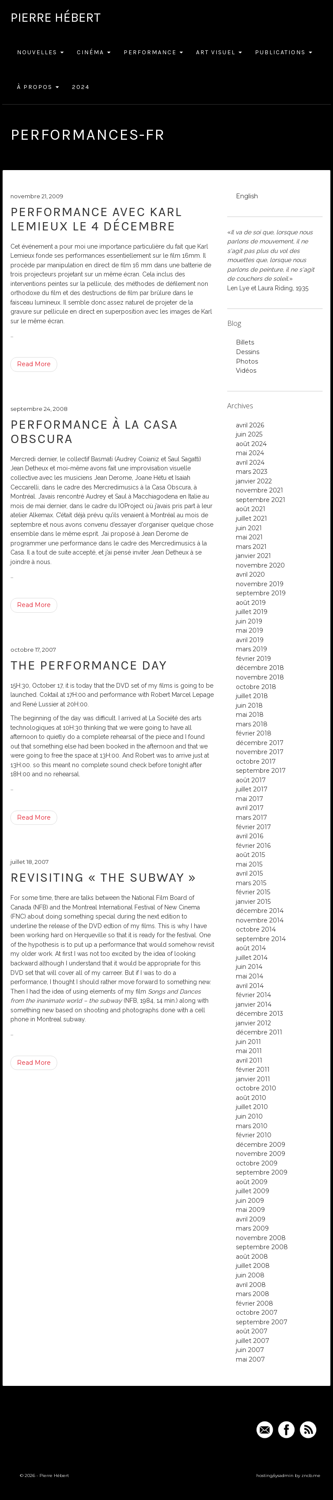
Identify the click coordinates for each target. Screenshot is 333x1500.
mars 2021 (251, 547)
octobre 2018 (256, 687)
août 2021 (250, 509)
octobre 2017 (256, 761)
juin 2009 (250, 1201)
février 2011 (253, 1069)
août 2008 (252, 1256)
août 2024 (251, 444)
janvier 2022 (254, 481)
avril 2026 (250, 425)
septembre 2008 (262, 1247)
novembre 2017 (260, 752)
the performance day (88, 665)
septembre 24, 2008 (39, 408)
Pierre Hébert (55, 17)
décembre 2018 (260, 668)
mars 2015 (251, 883)
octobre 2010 (256, 1088)
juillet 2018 (252, 696)
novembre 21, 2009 (36, 196)
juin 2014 (249, 967)
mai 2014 (249, 976)
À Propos (38, 87)
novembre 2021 (259, 490)
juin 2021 (249, 528)
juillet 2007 (252, 1341)
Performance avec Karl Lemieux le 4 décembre (96, 219)
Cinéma (94, 52)
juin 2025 (249, 434)
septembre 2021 (260, 500)
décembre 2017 (260, 743)
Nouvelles (40, 52)
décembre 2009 (260, 1145)
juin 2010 (249, 1116)
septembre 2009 (261, 1172)
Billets (245, 342)
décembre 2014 (260, 911)
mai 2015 (249, 864)
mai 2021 (249, 537)
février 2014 (253, 995)
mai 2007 (250, 1359)
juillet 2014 (252, 958)
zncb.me (310, 1475)
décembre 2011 (259, 1032)
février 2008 (254, 1303)
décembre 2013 (259, 1014)
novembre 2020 (260, 565)
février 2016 (253, 846)
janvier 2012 (253, 1023)
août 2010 (251, 1098)
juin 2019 (249, 621)
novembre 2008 (261, 1238)
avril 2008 (251, 1285)
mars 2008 (252, 1294)
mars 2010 (252, 1126)
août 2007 (252, 1331)
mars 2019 (251, 649)
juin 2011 (248, 1042)
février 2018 (253, 733)
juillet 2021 (251, 518)
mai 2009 (250, 1210)
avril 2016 (249, 836)
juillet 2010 (252, 1107)
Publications (283, 52)
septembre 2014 (261, 939)
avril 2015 (249, 873)
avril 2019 (250, 640)
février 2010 (253, 1135)
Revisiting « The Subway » (103, 877)
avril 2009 (250, 1219)
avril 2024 (250, 462)
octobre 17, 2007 (33, 649)
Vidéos (246, 370)
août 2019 (251, 603)
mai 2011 (249, 1051)
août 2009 (252, 1182)
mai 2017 (249, 799)
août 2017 (251, 780)
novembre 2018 (260, 677)
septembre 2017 (261, 771)
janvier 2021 (253, 556)
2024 (81, 87)
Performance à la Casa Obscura (94, 431)
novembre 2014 (260, 920)
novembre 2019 (260, 584)
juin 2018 (249, 705)
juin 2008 (250, 1275)
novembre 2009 (260, 1154)
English (247, 196)
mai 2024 (250, 453)
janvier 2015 (253, 902)
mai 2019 (249, 630)
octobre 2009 (257, 1163)
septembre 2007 (261, 1322)
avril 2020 (250, 574)
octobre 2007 (257, 1312)
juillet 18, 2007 (29, 861)
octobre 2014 (256, 929)
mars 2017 (251, 817)
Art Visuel (219, 52)
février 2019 (253, 659)
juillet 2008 (253, 1266)
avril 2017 (250, 808)
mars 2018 (252, 724)
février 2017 (253, 827)
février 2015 (253, 892)
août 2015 (250, 855)
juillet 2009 (252, 1191)
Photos (247, 361)
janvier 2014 (253, 1004)
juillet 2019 (252, 612)
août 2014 (251, 948)
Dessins (247, 352)
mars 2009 (252, 1228)
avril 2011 (249, 1060)
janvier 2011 (253, 1079)
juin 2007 (250, 1350)
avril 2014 (250, 986)
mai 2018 (250, 715)
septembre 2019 (261, 593)
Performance (153, 52)
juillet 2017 (252, 789)
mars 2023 (252, 472)
